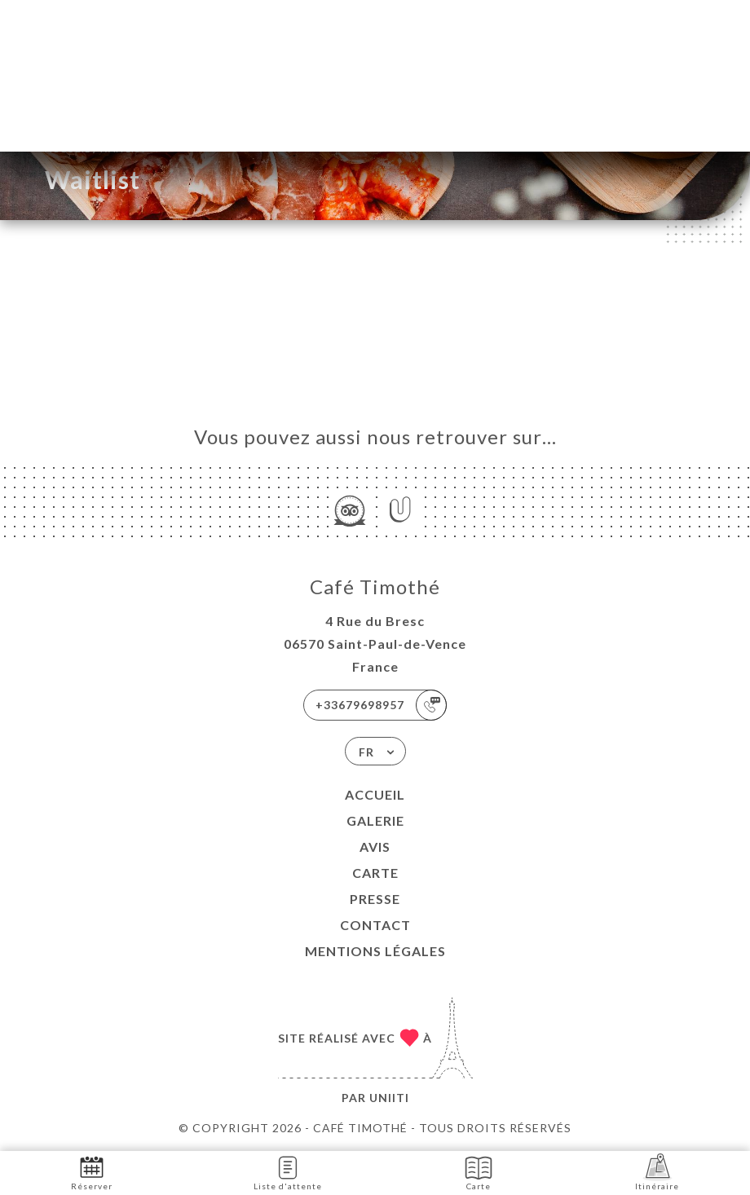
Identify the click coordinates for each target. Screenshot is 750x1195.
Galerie (375, 820)
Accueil (375, 794)
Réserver (91, 1172)
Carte (375, 872)
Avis (375, 846)
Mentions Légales (375, 951)
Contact (375, 925)
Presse (375, 898)
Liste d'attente (288, 1172)
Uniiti (389, 1098)
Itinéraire (657, 1172)
